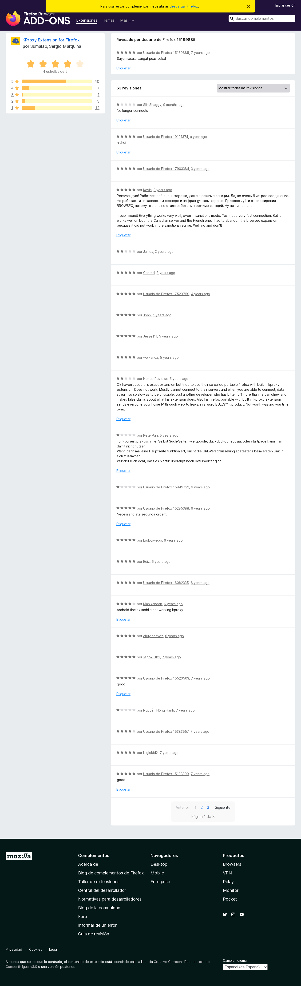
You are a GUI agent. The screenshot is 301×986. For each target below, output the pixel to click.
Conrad (149, 273)
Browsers (232, 864)
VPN (227, 872)
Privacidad (14, 949)
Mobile (157, 872)
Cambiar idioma (235, 960)
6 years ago (200, 487)
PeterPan (150, 435)
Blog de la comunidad (99, 907)
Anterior (182, 807)
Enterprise (160, 881)
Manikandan (152, 604)
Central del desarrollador (102, 890)
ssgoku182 (151, 657)
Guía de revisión (93, 933)
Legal (53, 949)
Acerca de (88, 864)
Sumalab (38, 46)
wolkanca (150, 357)
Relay (228, 881)
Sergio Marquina (65, 46)
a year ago (198, 137)
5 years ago (168, 336)
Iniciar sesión (285, 5)
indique (37, 962)
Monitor (230, 890)
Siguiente (222, 807)
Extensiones (86, 20)
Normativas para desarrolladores (110, 899)
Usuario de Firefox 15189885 (166, 53)
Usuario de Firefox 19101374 (165, 137)
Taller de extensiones (98, 881)
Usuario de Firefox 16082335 (166, 583)
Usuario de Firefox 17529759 (166, 294)
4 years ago (200, 294)
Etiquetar (123, 68)
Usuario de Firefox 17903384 (166, 169)
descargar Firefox (184, 6)
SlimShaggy (152, 105)
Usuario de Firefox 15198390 (166, 774)
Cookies (35, 949)
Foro (82, 916)
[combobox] (262, 18)
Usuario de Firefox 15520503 (166, 678)
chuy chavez (153, 636)
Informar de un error (97, 925)
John (147, 315)
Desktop (158, 864)
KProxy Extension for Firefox (51, 39)
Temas (109, 20)
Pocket (230, 899)
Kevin (147, 190)
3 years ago (200, 169)
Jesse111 (150, 336)
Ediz (146, 561)
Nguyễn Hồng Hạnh (158, 710)
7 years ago (200, 53)
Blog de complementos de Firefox (111, 872)
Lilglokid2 (150, 753)
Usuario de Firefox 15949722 (166, 487)
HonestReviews (155, 379)
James (148, 252)
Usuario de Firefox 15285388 (166, 508)
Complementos (93, 855)
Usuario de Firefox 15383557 (166, 731)
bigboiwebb (152, 540)
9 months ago (174, 105)
